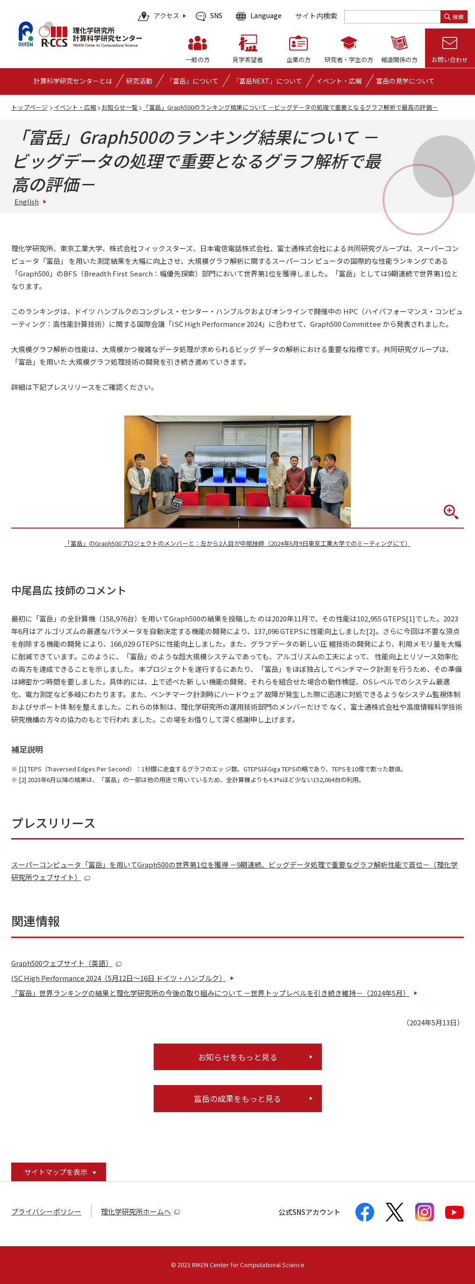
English (26, 201)
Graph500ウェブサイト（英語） (66, 963)
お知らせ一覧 (119, 107)
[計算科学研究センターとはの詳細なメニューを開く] (73, 81)
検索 (454, 17)
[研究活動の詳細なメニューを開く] (139, 81)
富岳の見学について (405, 81)
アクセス (158, 16)
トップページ (29, 107)
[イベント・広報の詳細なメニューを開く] (339, 81)
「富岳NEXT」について (267, 81)
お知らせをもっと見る (237, 1057)
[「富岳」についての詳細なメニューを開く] (192, 81)
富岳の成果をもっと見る (237, 1098)
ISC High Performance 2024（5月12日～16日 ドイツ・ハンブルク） (118, 978)
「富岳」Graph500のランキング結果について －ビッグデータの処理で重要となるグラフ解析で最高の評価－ (290, 107)
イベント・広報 (75, 107)
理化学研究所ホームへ (140, 1211)
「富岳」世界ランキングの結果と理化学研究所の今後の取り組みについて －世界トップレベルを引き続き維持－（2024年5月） (210, 993)
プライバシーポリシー (46, 1211)
